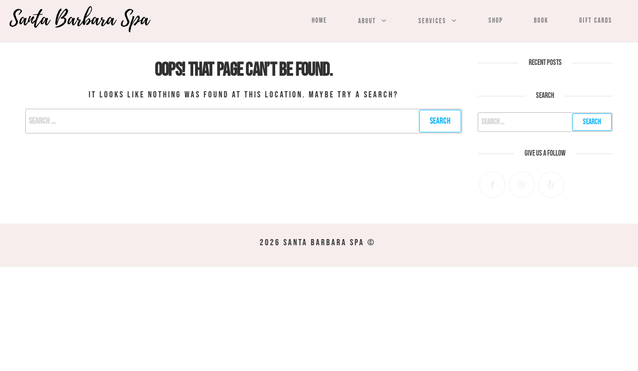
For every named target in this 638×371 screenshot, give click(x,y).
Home (319, 20)
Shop (496, 20)
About (367, 21)
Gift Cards (595, 20)
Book (541, 20)
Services (432, 21)
